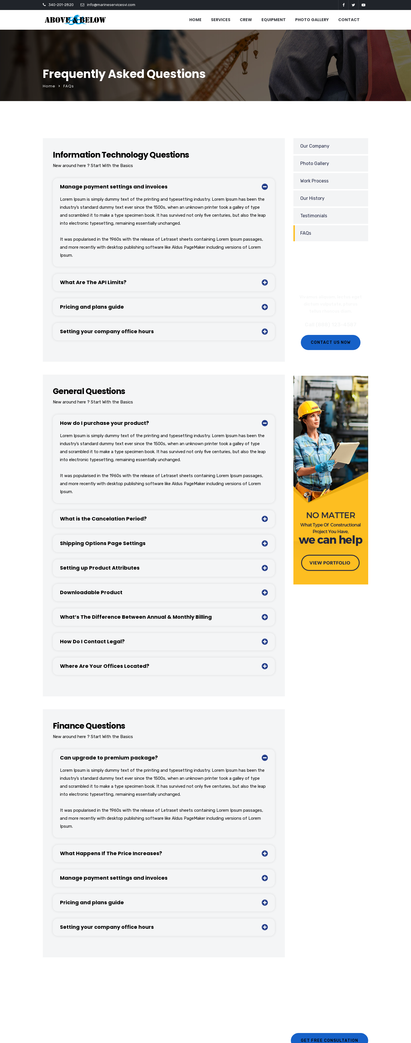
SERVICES (220, 20)
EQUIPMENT (273, 20)
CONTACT (349, 20)
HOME (195, 20)
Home (49, 86)
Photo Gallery (314, 163)
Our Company (314, 146)
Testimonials (313, 215)
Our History (312, 198)
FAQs (305, 233)
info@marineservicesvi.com (111, 5)
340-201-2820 (61, 5)
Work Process (314, 181)
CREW (246, 20)
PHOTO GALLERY (312, 20)
